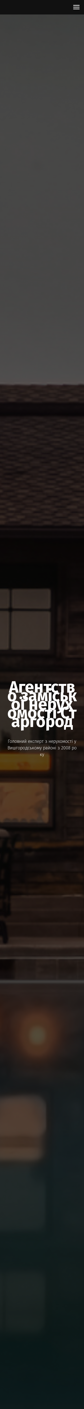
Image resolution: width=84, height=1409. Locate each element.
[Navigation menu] (76, 7)
